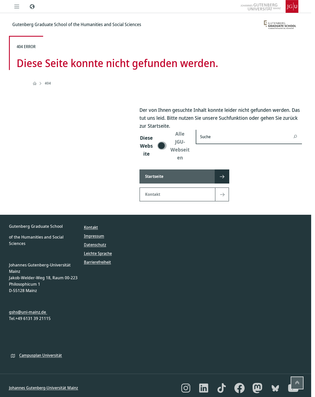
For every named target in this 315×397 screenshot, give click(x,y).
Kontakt (91, 227)
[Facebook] (239, 388)
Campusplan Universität (40, 355)
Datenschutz (95, 245)
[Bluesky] (275, 388)
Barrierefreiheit (97, 262)
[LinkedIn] (204, 388)
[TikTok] (221, 388)
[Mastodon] (257, 388)
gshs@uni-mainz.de (28, 312)
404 (48, 83)
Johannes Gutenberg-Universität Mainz (43, 388)
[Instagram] (186, 388)
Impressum (94, 236)
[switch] (164, 146)
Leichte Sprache (98, 253)
